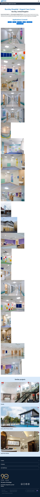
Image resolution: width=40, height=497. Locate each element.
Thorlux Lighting (10, 493)
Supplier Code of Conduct (13, 491)
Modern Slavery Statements (13, 490)
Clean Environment (20, 23)
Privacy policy (3, 490)
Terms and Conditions (5, 491)
